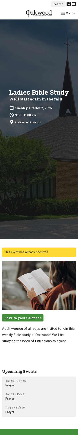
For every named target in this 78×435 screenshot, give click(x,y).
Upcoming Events (19, 371)
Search (58, 4)
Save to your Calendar (23, 318)
